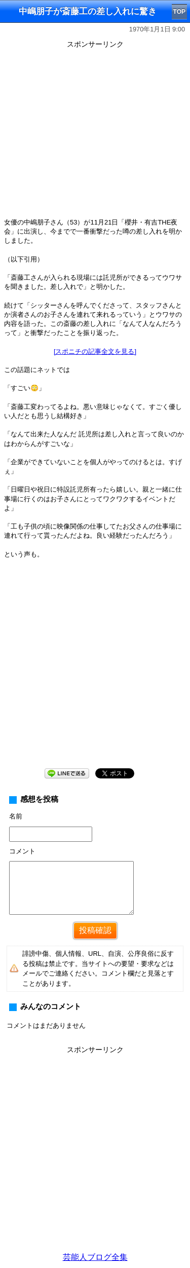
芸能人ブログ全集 (95, 1257)
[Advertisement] (95, 1152)
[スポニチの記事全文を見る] (95, 351)
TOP (179, 11)
